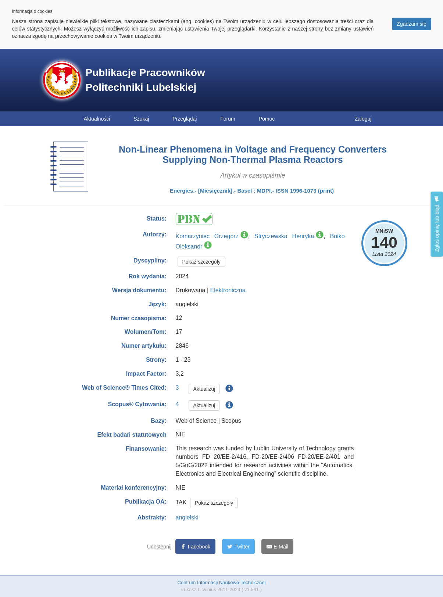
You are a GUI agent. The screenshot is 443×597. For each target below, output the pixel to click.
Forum (227, 119)
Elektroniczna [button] (227, 290)
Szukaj (141, 119)
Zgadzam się (411, 24)
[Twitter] (238, 546)
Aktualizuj (204, 389)
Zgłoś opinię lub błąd (437, 224)
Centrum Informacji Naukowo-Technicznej (222, 582)
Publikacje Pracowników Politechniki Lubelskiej (145, 80)
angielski (187, 517)
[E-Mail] (277, 546)
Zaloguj (363, 119)
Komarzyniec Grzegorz (207, 236)
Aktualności (97, 119)
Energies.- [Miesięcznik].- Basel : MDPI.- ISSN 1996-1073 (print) (252, 190)
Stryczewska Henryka (284, 236)
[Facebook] (195, 546)
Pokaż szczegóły (201, 262)
